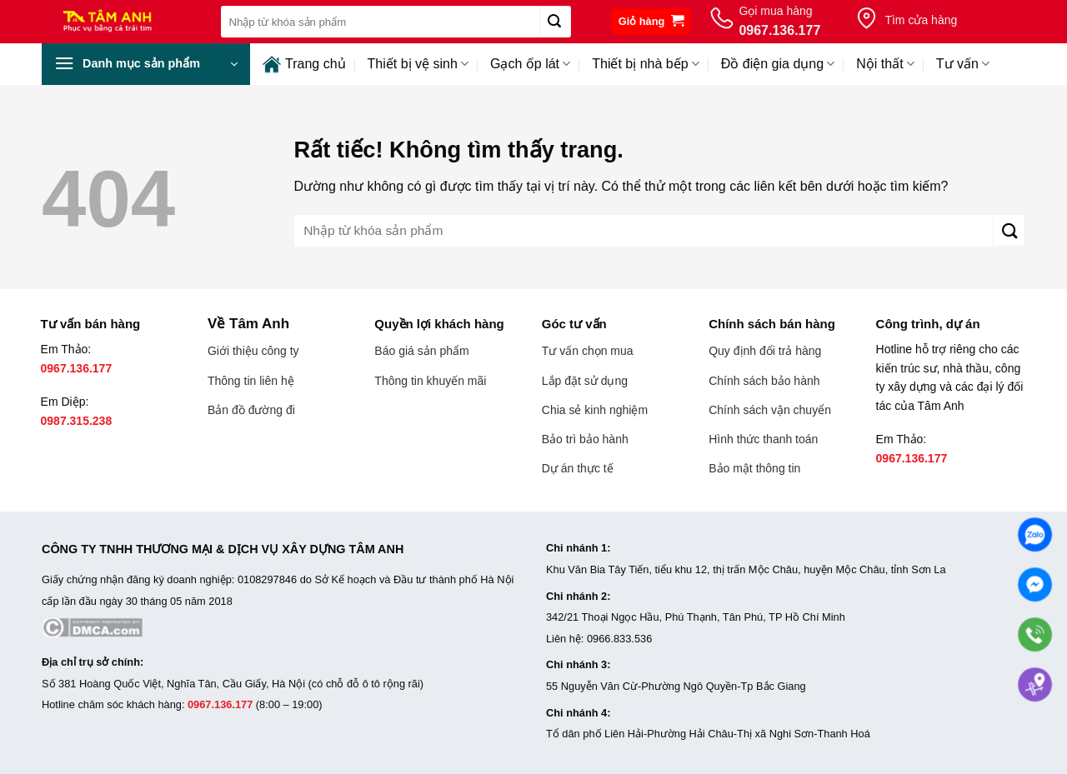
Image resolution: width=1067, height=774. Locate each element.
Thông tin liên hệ (251, 380)
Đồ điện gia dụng (777, 64)
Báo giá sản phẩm (421, 350)
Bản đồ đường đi (251, 410)
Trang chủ (304, 64)
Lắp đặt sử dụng (585, 380)
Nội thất (885, 64)
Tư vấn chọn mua (588, 350)
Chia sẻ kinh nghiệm (595, 410)
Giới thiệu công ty (253, 350)
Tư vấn (962, 64)
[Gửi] (555, 21)
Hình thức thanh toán (763, 439)
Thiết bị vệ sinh (418, 64)
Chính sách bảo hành (764, 380)
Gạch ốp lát (530, 64)
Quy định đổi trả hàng (765, 350)
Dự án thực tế (578, 468)
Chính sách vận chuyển (770, 410)
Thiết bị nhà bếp (645, 64)
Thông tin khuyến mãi (430, 380)
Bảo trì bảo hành (585, 439)
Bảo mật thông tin (754, 468)
